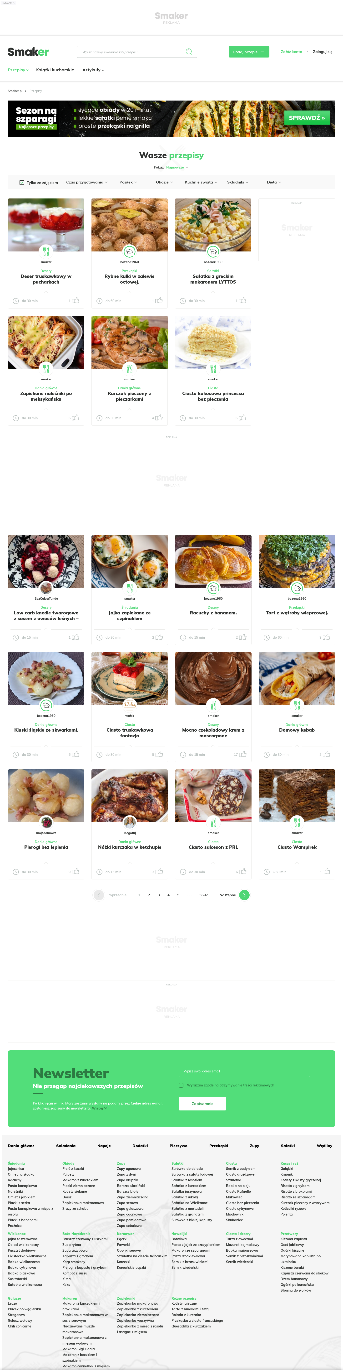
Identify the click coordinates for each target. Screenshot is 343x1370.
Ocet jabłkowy (292, 1245)
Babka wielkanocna (24, 1262)
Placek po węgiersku (24, 1309)
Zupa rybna (71, 1245)
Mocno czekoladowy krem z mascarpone (213, 732)
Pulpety (68, 1174)
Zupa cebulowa (129, 1226)
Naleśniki (15, 1191)
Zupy (254, 1145)
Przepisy (18, 69)
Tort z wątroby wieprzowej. (297, 613)
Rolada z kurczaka (186, 1315)
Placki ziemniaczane (78, 1186)
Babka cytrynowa (22, 1267)
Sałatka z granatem (188, 1214)
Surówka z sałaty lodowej (192, 1174)
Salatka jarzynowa (187, 1191)
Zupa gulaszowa (130, 1208)
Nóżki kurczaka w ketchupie (129, 847)
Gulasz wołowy (20, 1320)
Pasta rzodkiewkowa (188, 1256)
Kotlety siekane (74, 1191)
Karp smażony (73, 1262)
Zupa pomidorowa (131, 1220)
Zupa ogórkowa (129, 1214)
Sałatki (213, 271)
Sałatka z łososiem (187, 1180)
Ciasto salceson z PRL (213, 847)
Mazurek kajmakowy (242, 1245)
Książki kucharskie (55, 69)
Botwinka (179, 1239)
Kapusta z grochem (77, 1256)
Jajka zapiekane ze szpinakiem (130, 615)
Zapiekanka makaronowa (83, 1203)
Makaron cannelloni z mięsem (86, 1366)
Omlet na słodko (21, 1174)
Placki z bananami (23, 1220)
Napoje (104, 1145)
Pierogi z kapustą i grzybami (85, 1267)
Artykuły (92, 69)
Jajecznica (16, 1169)
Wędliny (324, 1145)
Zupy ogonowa (129, 1169)
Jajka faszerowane (23, 1239)
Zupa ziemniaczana (132, 1197)
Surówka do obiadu (187, 1169)
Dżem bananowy (294, 1279)
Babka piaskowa (21, 1273)
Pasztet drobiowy (22, 1250)
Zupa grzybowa (75, 1250)
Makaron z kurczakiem (80, 1180)
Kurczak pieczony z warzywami (306, 1203)
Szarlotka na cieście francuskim (142, 1256)
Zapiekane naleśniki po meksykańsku (46, 396)
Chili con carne (19, 1326)
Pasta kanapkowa (22, 1186)
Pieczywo (178, 1145)
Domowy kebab (297, 730)
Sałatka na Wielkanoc (189, 1203)
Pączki (122, 1239)
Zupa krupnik (127, 1180)
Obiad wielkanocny (23, 1245)
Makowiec (234, 1197)
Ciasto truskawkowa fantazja (129, 732)
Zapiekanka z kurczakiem (137, 1309)
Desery (46, 271)
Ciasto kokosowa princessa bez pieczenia (213, 396)
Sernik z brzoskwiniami (190, 1262)
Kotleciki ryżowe (294, 1208)
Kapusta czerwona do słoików (304, 1273)
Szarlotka (233, 1180)
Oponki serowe (129, 1250)
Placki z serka (19, 1203)
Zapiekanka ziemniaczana (138, 1315)
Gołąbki (287, 1169)
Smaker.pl (15, 91)
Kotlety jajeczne (184, 1303)
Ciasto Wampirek (297, 847)
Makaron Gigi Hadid (78, 1349)
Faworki (123, 1245)
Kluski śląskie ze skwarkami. (46, 730)
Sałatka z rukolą (185, 1197)
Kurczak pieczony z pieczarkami (129, 396)
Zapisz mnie (202, 1103)
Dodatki (140, 1145)
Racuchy (14, 1180)
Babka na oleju (238, 1186)
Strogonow (16, 1315)
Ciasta (213, 388)
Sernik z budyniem (241, 1169)
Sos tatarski (17, 1279)
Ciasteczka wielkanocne (27, 1256)
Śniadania (129, 607)
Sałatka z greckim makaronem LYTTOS (213, 279)
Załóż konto (291, 51)
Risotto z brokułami (296, 1191)
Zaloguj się (323, 51)
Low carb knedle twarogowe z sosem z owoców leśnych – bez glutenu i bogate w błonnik (46, 621)
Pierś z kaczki (73, 1169)
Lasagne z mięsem (132, 1332)
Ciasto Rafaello (238, 1191)
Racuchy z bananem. (213, 613)
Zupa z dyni (126, 1174)
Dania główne (46, 388)
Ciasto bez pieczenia (242, 1203)
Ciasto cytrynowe (240, 1208)
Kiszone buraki (292, 1267)
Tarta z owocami (239, 1239)
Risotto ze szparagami (299, 1197)
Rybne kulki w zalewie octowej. (130, 279)
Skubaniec (234, 1220)
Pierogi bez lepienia (46, 847)
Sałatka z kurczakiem (189, 1186)
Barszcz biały (128, 1191)
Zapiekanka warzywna (135, 1320)
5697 (203, 895)
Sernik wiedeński (185, 1267)
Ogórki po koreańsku (297, 1285)
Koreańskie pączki (131, 1267)
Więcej (97, 1108)
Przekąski (129, 271)
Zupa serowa (127, 1203)
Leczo (12, 1303)
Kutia (66, 1279)
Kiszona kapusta (294, 1239)
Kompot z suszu (74, 1273)
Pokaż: (171, 167)
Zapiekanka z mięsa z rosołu (140, 1326)
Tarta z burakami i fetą (190, 1309)
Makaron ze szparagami (191, 1250)
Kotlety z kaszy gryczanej (301, 1180)
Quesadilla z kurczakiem (191, 1326)
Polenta (287, 1214)
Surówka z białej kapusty (192, 1220)
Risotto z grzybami (296, 1186)
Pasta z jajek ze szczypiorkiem (196, 1245)
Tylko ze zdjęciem (42, 182)
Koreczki (123, 1262)
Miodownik (234, 1214)
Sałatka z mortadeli (188, 1208)
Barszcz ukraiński (131, 1186)
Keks (66, 1285)
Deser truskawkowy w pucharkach (46, 279)
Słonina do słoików (296, 1290)
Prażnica (15, 1226)
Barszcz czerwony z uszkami (85, 1239)
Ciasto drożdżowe (240, 1174)
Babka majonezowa (242, 1250)
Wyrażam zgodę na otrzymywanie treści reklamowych (226, 1085)
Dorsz (66, 1197)
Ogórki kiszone (292, 1250)
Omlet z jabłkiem (21, 1197)
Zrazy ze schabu (75, 1208)
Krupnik (287, 1174)
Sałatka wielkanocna (25, 1285)
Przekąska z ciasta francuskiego (197, 1320)
